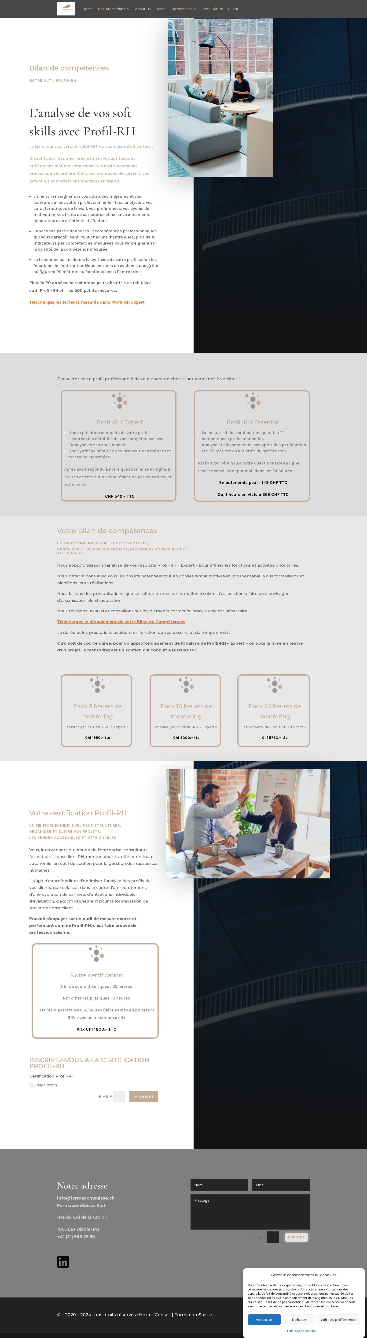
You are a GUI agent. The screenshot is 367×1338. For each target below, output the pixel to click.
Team (160, 9)
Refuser (299, 1319)
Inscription (43, 1085)
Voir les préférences (338, 1319)
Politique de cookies (301, 1331)
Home (87, 9)
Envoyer (144, 1096)
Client (233, 9)
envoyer (296, 1237)
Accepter (264, 1319)
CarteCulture (212, 9)
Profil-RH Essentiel (253, 422)
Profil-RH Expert (120, 422)
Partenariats (181, 9)
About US (143, 9)
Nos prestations (111, 9)
